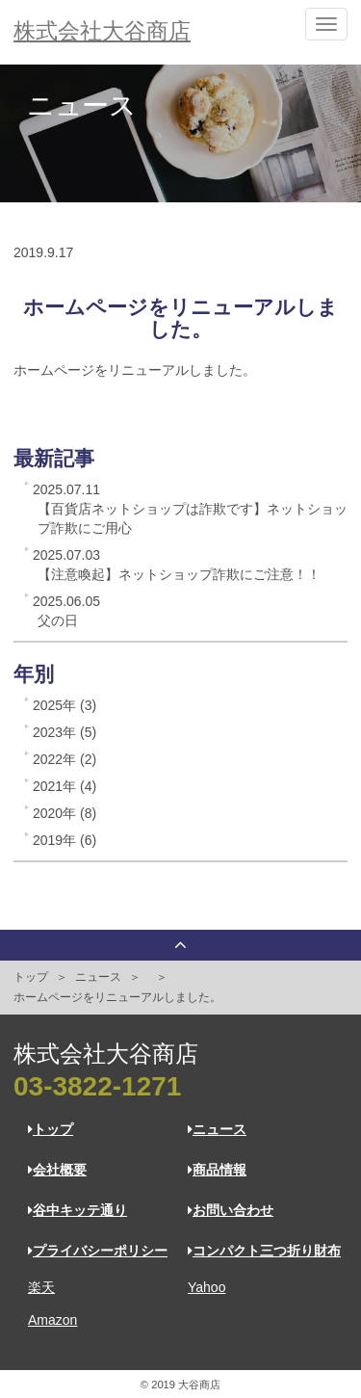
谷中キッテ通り (77, 1210)
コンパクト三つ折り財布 (264, 1250)
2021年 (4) (64, 786)
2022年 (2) (64, 759)
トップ (30, 977)
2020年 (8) (64, 813)
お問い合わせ (230, 1210)
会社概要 (57, 1169)
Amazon (52, 1320)
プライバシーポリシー (98, 1250)
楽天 (41, 1287)
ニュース (98, 977)
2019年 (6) (64, 840)
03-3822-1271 (97, 1086)
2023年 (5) (64, 732)
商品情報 (217, 1169)
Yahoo (206, 1287)
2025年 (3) (64, 705)
